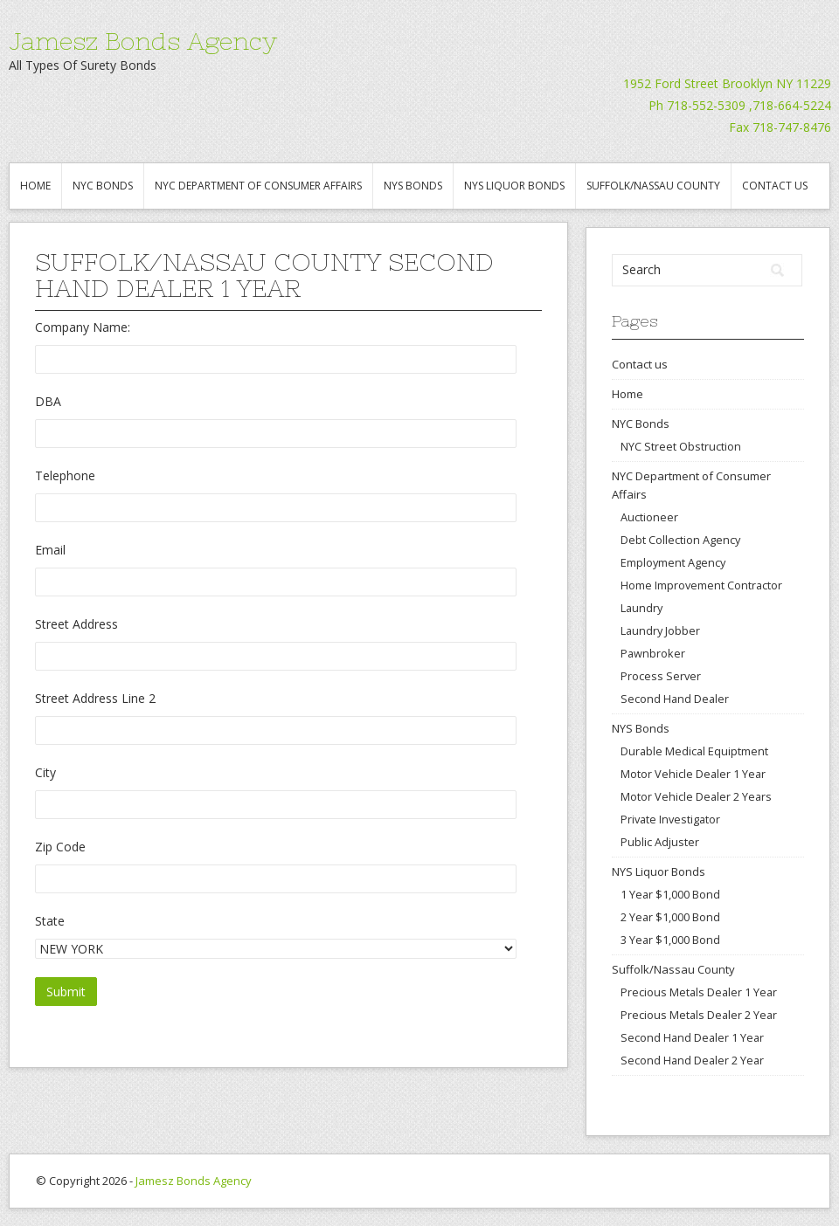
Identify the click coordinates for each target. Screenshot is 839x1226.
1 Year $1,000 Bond (670, 894)
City (45, 772)
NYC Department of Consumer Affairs (258, 185)
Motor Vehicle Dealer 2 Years (696, 796)
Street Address (76, 624)
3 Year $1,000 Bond (670, 939)
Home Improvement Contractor (701, 585)
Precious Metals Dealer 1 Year (699, 992)
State (50, 921)
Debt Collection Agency (680, 540)
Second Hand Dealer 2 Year (692, 1060)
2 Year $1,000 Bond (670, 917)
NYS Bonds (413, 185)
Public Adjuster (660, 842)
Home (35, 185)
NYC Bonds (103, 185)
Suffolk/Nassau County (653, 185)
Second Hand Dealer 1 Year (692, 1037)
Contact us (775, 185)
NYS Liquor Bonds (514, 185)
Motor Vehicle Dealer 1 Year (693, 774)
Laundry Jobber (660, 630)
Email (50, 549)
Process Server (661, 676)
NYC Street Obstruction (681, 446)
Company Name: (82, 327)
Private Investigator (670, 819)
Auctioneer (649, 517)
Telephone (65, 475)
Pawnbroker (653, 653)
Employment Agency (673, 562)
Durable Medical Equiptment (694, 751)
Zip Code (60, 846)
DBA (48, 401)
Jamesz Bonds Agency (143, 41)
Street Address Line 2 (95, 698)
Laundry (641, 608)
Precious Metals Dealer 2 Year (699, 1015)
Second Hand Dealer (675, 698)
